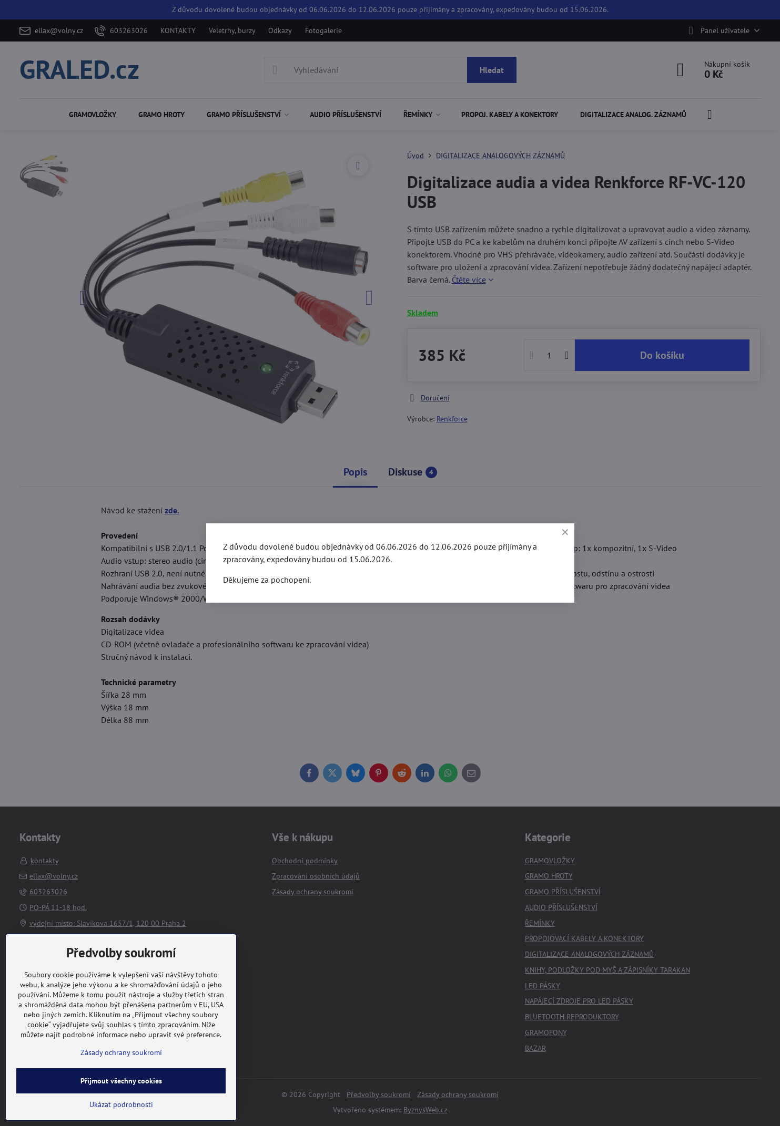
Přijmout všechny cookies (121, 1081)
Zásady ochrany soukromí (121, 1052)
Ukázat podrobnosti (121, 1104)
